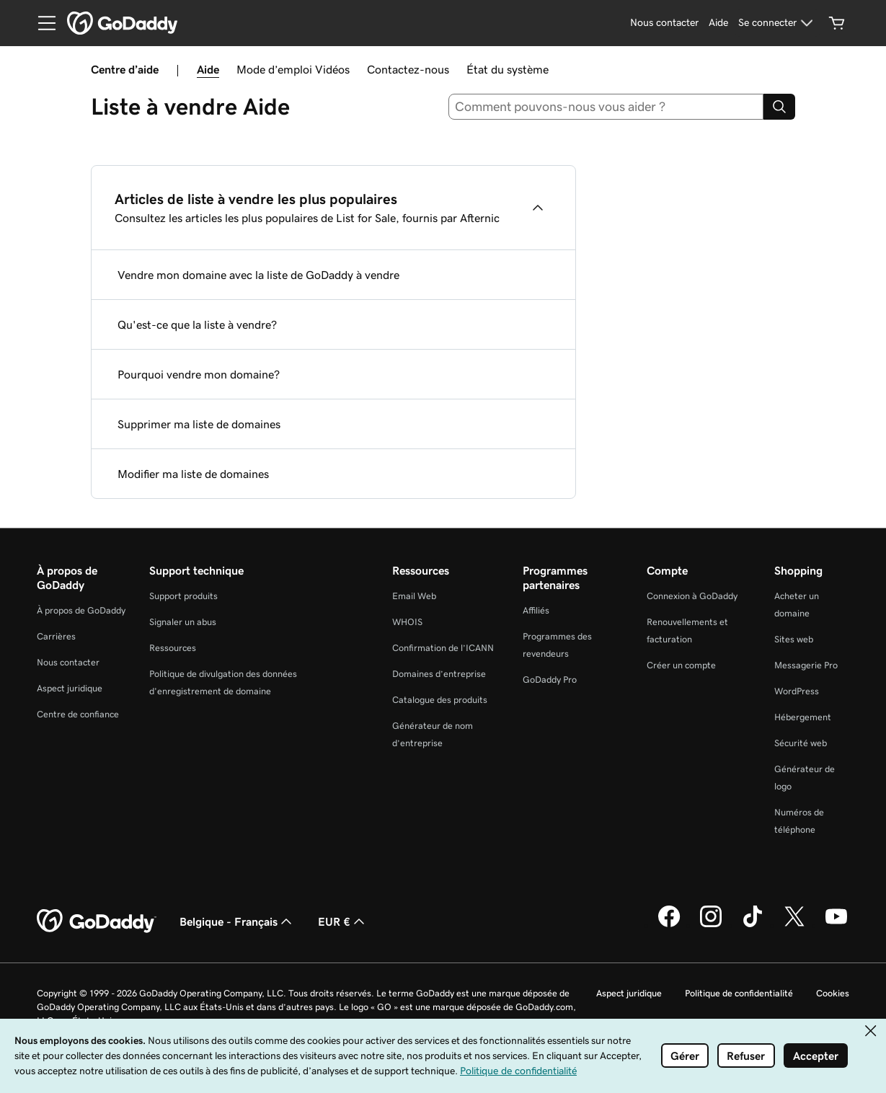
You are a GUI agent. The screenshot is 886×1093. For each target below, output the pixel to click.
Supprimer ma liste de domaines (199, 424)
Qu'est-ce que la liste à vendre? (197, 324)
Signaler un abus (182, 622)
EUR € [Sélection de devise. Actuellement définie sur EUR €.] (343, 921)
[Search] (779, 107)
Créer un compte (681, 665)
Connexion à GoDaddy (692, 596)
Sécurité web (800, 743)
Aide (208, 69)
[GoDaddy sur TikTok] (753, 925)
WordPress (796, 691)
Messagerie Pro (806, 665)
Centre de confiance (78, 714)
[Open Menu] (41, 23)
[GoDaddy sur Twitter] (794, 925)
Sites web (793, 639)
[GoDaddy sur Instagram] (711, 925)
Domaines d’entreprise (439, 673)
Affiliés (536, 610)
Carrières (56, 636)
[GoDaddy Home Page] (96, 921)
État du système (507, 69)
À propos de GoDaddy (81, 610)
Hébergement (802, 717)
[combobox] (606, 106)
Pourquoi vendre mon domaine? (199, 374)
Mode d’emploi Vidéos (293, 69)
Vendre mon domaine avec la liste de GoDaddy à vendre (258, 274)
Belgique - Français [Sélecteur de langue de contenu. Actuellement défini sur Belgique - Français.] (237, 921)
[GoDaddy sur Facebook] (669, 925)
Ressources (172, 647)
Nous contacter (68, 662)
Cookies (832, 993)
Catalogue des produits (439, 699)
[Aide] (718, 23)
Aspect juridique (69, 688)
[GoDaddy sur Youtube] (836, 925)
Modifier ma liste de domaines (193, 473)
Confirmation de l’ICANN (443, 647)
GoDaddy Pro (550, 679)
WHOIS (407, 622)
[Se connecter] (777, 23)
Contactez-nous (408, 69)
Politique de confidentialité (739, 993)
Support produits (183, 596)
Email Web (414, 596)
